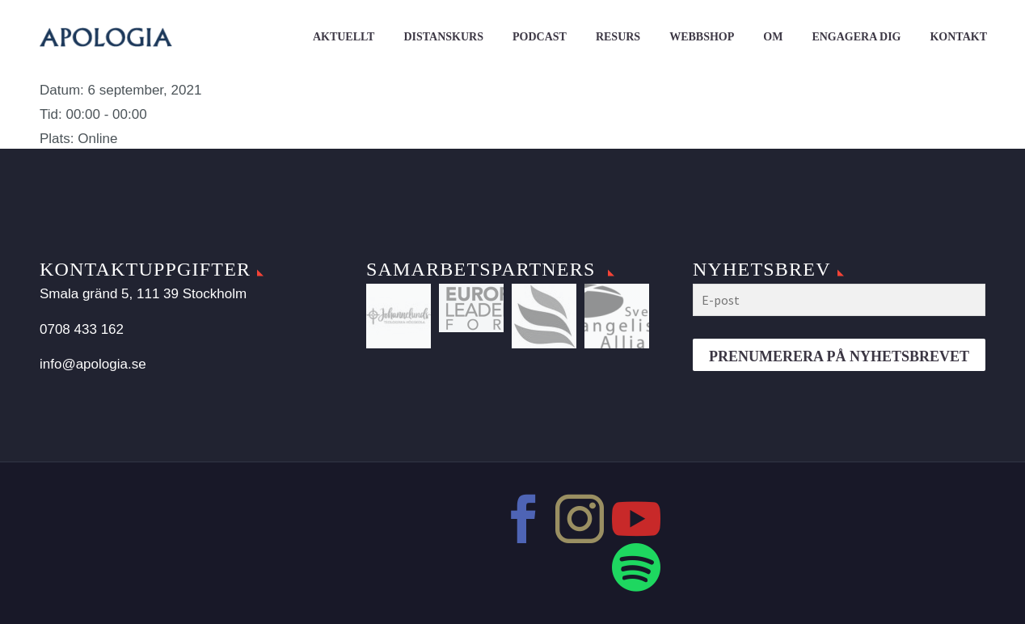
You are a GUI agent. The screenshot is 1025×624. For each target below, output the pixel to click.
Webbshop (701, 37)
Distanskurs (443, 37)
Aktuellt (344, 37)
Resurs (618, 37)
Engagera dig (856, 37)
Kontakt (958, 37)
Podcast (539, 37)
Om (772, 37)
